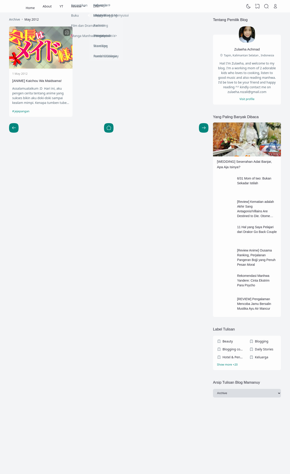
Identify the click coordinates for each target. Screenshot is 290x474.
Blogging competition (233, 349)
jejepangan (21, 111)
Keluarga (261, 357)
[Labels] (247, 365)
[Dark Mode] (248, 6)
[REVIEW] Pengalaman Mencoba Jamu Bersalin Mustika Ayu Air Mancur (254, 303)
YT (61, 6)
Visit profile (246, 99)
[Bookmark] (66, 32)
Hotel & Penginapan (233, 357)
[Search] (266, 6)
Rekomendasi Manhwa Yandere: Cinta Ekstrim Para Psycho (253, 280)
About (47, 6)
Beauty (227, 341)
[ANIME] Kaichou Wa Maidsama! (37, 81)
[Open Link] (275, 6)
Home (30, 6)
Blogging (261, 341)
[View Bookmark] (257, 6)
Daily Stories (264, 349)
